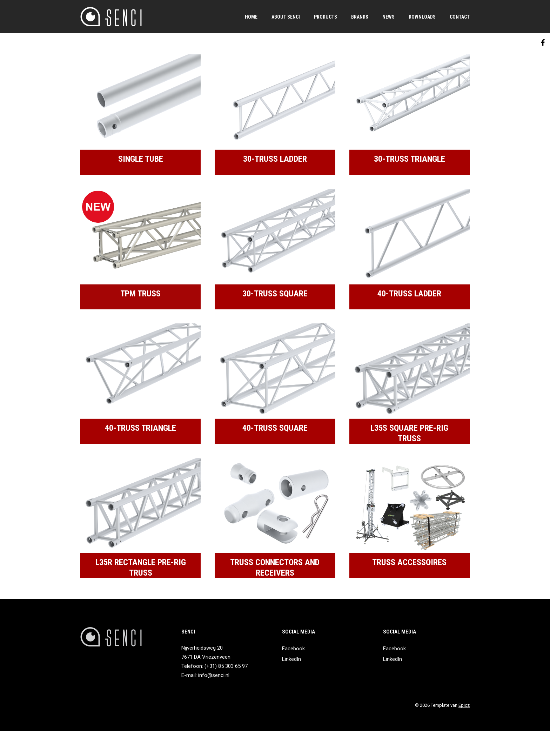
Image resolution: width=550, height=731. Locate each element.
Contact (460, 17)
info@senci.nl (213, 675)
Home (251, 17)
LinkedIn (291, 659)
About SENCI (285, 17)
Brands (359, 17)
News (388, 17)
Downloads (422, 17)
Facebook (293, 648)
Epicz (464, 705)
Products (325, 17)
